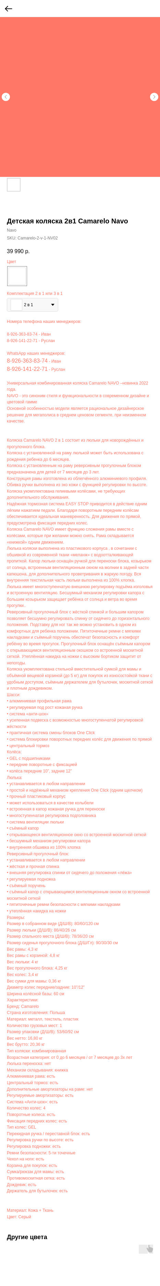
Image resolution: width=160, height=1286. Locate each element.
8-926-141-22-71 (22, 340)
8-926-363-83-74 (22, 334)
